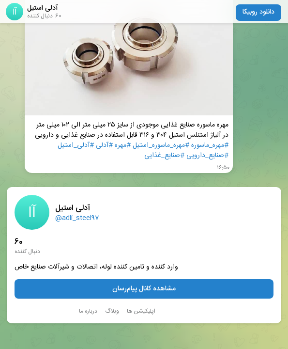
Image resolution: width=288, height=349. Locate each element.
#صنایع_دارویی (207, 156)
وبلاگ (112, 311)
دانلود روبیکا (258, 12)
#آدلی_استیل (76, 146)
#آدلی (104, 146)
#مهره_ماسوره (209, 146)
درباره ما (88, 311)
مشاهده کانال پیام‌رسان (144, 289)
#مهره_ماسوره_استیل (161, 146)
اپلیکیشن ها (141, 311)
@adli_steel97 (77, 218)
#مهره (123, 146)
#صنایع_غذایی (164, 156)
